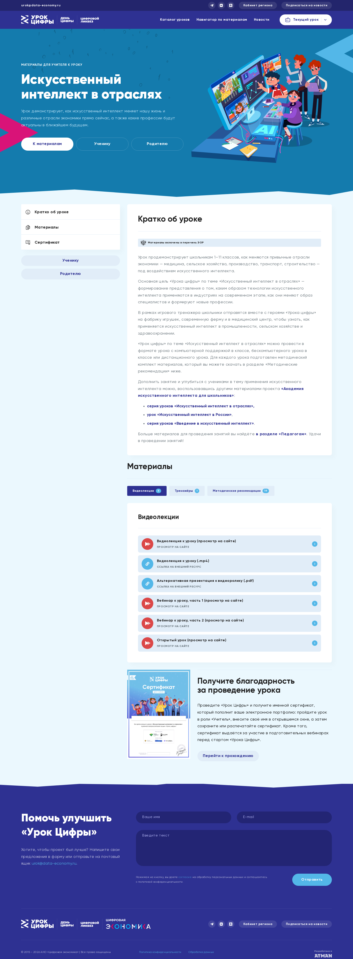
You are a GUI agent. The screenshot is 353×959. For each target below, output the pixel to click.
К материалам (47, 144)
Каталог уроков (175, 20)
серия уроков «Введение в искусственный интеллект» (200, 424)
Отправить (312, 880)
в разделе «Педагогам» (281, 434)
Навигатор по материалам (222, 20)
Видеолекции (147, 491)
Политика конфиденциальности (160, 952)
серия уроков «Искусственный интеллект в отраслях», (200, 406)
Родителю (157, 144)
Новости (261, 20)
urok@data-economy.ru (41, 5)
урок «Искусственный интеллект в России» (189, 415)
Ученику (102, 144)
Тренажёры (187, 491)
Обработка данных (201, 952)
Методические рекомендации (241, 491)
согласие (185, 877)
